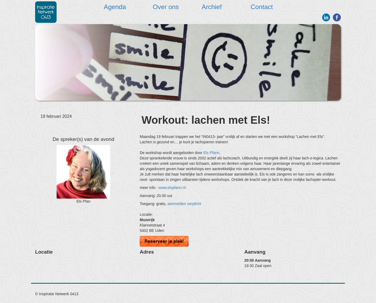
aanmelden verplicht (184, 204)
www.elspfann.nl (172, 187)
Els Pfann (211, 153)
